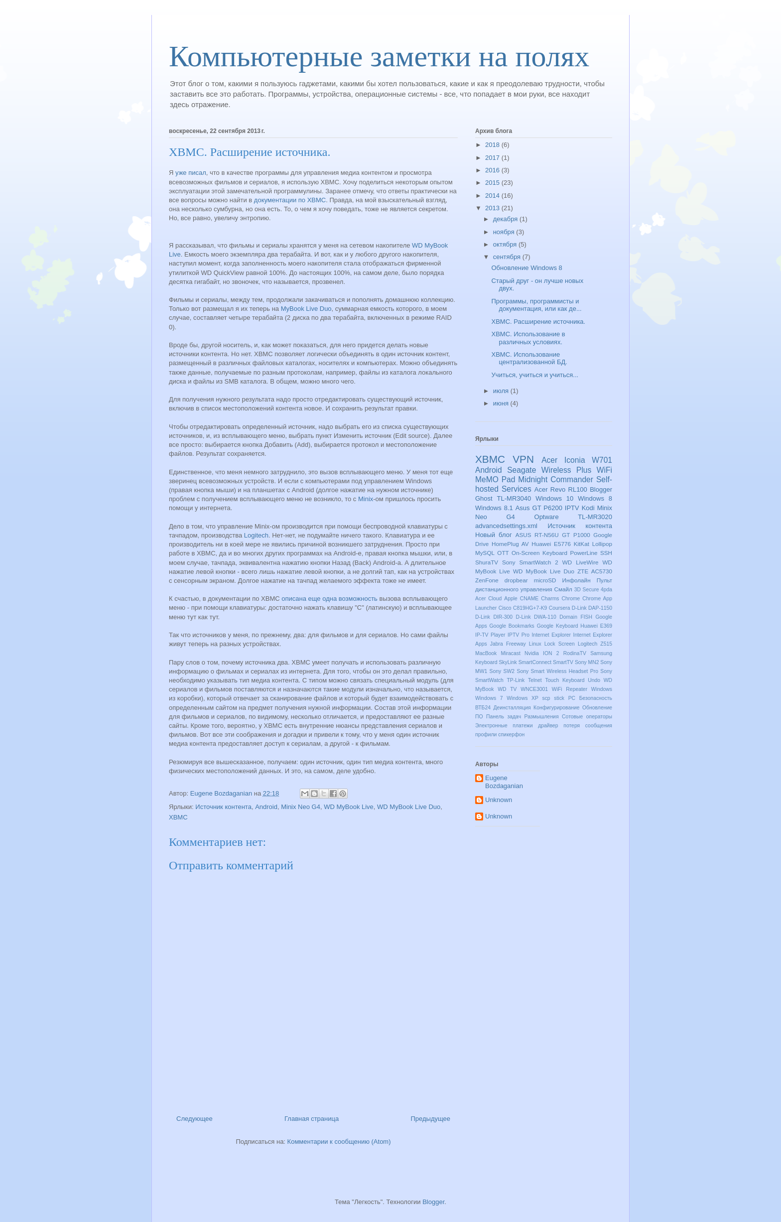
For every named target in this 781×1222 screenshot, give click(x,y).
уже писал (190, 172)
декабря (506, 219)
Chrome (570, 598)
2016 (493, 170)
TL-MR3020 (595, 517)
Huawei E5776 (551, 544)
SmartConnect (535, 662)
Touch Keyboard (564, 680)
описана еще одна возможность (329, 598)
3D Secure (586, 589)
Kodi (588, 508)
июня (502, 403)
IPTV (572, 508)
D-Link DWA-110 (536, 617)
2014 (493, 195)
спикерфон (511, 734)
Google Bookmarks (512, 626)
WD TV (507, 689)
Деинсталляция (511, 707)
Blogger (601, 489)
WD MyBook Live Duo (408, 807)
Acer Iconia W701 (576, 460)
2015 (493, 182)
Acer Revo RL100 (560, 489)
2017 (493, 157)
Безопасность (595, 698)
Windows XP (522, 698)
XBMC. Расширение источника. (538, 321)
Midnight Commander (555, 479)
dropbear (516, 580)
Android (266, 807)
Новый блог (493, 535)
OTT (503, 552)
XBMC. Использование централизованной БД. (529, 358)
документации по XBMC (290, 200)
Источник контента (223, 807)
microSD (545, 580)
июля (502, 391)
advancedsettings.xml (506, 526)
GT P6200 (547, 508)
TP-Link (516, 680)
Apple (511, 598)
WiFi (604, 470)
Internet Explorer (550, 635)
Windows (601, 689)
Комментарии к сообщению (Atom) (339, 1141)
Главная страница (311, 1118)
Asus (523, 508)
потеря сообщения (587, 725)
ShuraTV (486, 562)
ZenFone (487, 580)
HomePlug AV (510, 544)
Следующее (194, 1118)
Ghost (484, 498)
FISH (586, 617)
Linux (535, 644)
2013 (493, 208)
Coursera (559, 608)
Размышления (541, 716)
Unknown (498, 800)
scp (546, 698)
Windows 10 (554, 498)
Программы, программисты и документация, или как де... (536, 305)
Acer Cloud (488, 598)
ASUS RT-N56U (537, 535)
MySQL (485, 552)
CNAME (529, 598)
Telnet (535, 680)
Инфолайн (576, 580)
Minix (365, 499)
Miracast (511, 653)
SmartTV (563, 662)
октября (506, 244)
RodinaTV (574, 653)
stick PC (564, 698)
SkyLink (508, 662)
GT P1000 (576, 535)
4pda (606, 589)
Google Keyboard (557, 626)
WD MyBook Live (349, 807)
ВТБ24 (483, 707)
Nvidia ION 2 (541, 653)
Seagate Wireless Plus (549, 470)
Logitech (256, 535)
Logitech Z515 (595, 644)
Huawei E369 (596, 626)
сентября (507, 257)
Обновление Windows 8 (526, 268)
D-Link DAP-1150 (592, 608)
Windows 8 (595, 498)
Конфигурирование (556, 707)
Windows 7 (489, 698)
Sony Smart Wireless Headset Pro (557, 671)
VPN (523, 459)
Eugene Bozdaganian (504, 782)
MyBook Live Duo (306, 308)
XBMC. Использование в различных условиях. (528, 338)
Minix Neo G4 (300, 807)
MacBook (486, 653)
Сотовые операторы (587, 716)
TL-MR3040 (514, 498)
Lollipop (602, 544)
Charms (550, 598)
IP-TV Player (490, 635)
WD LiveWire (580, 562)
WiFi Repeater (569, 689)
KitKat (581, 544)
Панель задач (503, 716)
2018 (493, 144)
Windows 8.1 (494, 508)
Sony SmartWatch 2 (530, 562)
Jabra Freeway (508, 644)
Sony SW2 (502, 671)
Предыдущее (430, 1118)
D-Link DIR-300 (494, 617)
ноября (505, 232)
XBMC (178, 817)
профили (486, 734)
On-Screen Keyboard (539, 552)
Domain (568, 617)
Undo (594, 680)
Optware (546, 517)
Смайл (563, 589)
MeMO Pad (495, 479)
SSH (606, 552)
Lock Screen (559, 644)
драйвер (548, 725)
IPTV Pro (518, 635)
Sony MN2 (587, 662)
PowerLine (583, 552)
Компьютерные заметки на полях (379, 56)
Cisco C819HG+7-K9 (523, 608)
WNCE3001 (534, 689)
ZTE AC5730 (594, 571)
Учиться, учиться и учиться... (534, 375)
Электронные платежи (504, 725)
